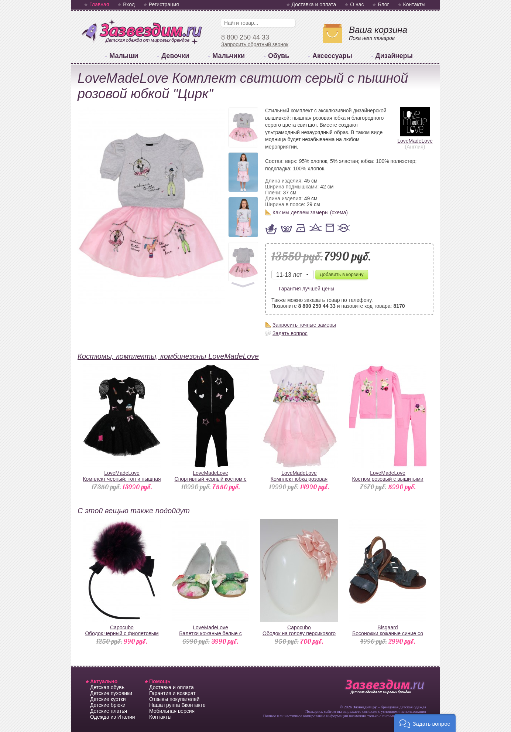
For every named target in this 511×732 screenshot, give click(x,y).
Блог (383, 4)
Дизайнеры (394, 55)
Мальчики (228, 55)
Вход (129, 4)
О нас (357, 4)
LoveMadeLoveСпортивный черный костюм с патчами (211, 479)
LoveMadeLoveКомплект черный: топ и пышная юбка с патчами (122, 479)
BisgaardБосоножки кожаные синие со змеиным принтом (387, 633)
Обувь (278, 55)
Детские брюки (108, 705)
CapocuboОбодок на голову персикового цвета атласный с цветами (299, 633)
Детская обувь (107, 687)
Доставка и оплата (314, 4)
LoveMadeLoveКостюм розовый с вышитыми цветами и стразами (387, 479)
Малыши (123, 55)
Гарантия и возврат (172, 693)
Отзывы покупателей (174, 699)
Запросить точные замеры (304, 325)
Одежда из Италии (112, 717)
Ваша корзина (378, 30)
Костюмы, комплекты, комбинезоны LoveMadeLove (168, 356)
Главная (99, 4)
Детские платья (108, 711)
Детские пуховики (111, 693)
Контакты (414, 4)
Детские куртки (108, 699)
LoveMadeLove (415, 138)
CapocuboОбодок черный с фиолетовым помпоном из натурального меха (122, 633)
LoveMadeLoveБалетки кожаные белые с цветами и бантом (210, 633)
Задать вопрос (290, 333)
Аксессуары (332, 55)
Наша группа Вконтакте (177, 705)
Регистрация (164, 4)
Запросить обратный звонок (254, 44)
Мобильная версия (172, 711)
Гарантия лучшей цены (306, 289)
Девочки (175, 55)
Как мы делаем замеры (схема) (310, 212)
